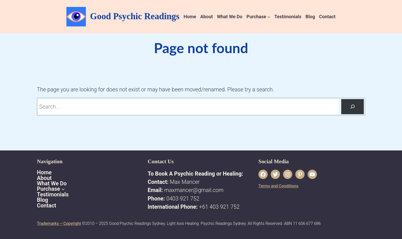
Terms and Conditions (278, 186)
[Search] (352, 106)
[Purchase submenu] (268, 16)
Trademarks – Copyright (59, 223)
